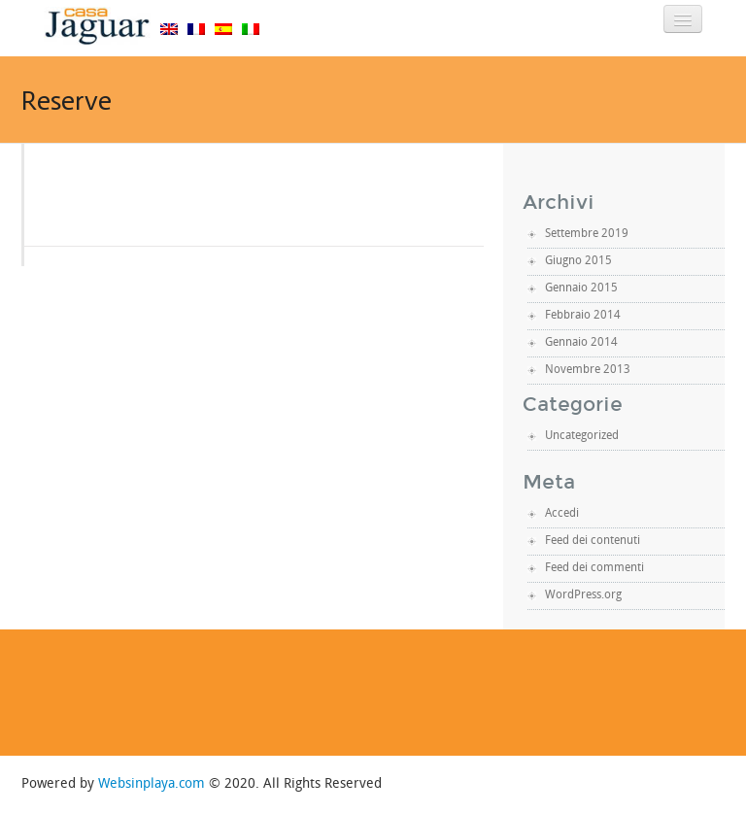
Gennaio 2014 (581, 343)
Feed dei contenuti (592, 541)
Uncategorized (582, 436)
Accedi (562, 514)
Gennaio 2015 (581, 288)
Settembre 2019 (586, 234)
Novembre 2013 (587, 370)
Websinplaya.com (151, 784)
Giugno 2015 (578, 261)
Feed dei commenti (594, 568)
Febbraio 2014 (583, 316)
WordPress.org (583, 595)
